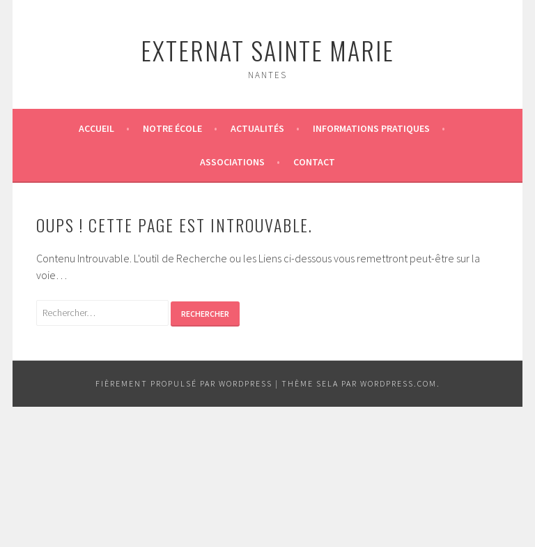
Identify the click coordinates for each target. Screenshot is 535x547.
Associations (232, 162)
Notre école (172, 128)
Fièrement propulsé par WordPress (183, 383)
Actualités (257, 128)
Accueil (96, 128)
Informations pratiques (371, 128)
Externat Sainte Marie (267, 49)
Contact (314, 162)
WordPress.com (398, 383)
